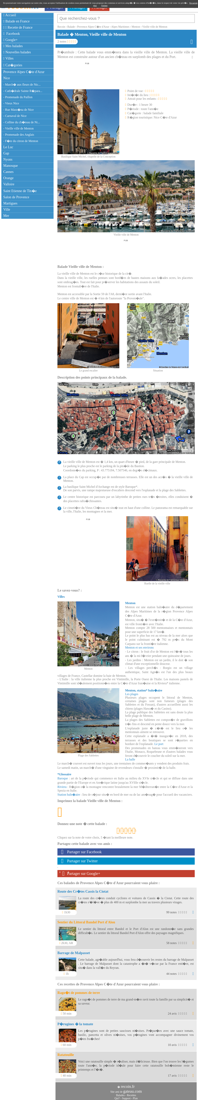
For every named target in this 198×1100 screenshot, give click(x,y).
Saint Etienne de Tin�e (20, 191)
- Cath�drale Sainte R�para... (22, 91)
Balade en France (16, 21)
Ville (6, 209)
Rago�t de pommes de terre (78, 991)
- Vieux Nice (11, 103)
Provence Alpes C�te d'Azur (23, 72)
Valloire (8, 184)
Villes (8, 58)
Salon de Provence (16, 197)
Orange (8, 178)
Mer (6, 216)
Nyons (7, 159)
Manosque (10, 166)
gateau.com (132, 1089)
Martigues (10, 203)
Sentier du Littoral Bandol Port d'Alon (86, 920)
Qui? (117, 1096)
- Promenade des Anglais (18, 134)
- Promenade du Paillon (17, 97)
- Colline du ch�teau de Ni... (21, 122)
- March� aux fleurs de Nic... (22, 84)
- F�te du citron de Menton (20, 141)
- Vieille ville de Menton (18, 128)
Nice (6, 78)
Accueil (9, 15)
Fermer (104, 5)
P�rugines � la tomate (75, 1022)
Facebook (11, 34)
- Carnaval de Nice (14, 115)
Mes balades (13, 46)
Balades (120, 1093)
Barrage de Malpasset (73, 951)
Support (126, 1096)
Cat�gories (12, 65)
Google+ (10, 40)
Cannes (8, 172)
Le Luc (8, 147)
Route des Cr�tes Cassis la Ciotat (82, 889)
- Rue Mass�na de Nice (18, 109)
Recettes (131, 1093)
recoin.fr (128, 1084)
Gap (6, 153)
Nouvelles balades (17, 52)
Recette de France (17, 27)
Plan (135, 1096)
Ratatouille (65, 1053)
